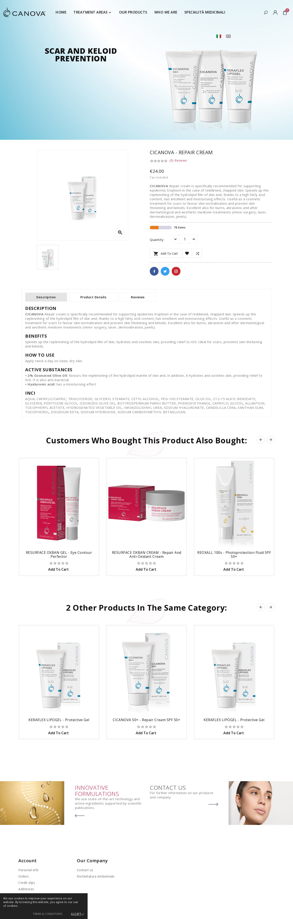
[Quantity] (184, 239)
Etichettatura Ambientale (96, 876)
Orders (23, 876)
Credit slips (26, 883)
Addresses (26, 889)
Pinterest (176, 271)
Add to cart (165, 253)
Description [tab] (46, 297)
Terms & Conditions (47, 914)
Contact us (85, 870)
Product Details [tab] (93, 297)
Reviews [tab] (138, 297)
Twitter (165, 271)
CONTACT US (168, 787)
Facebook (154, 271)
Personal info (28, 870)
